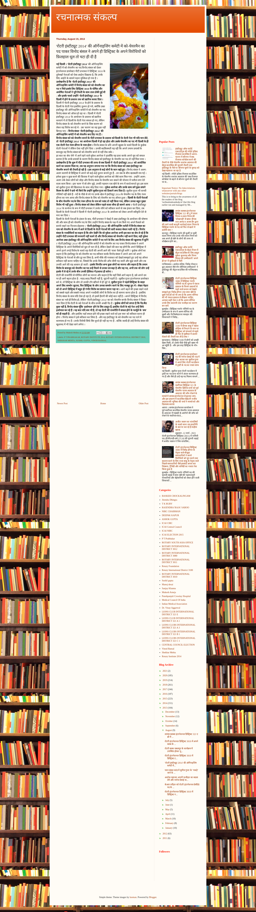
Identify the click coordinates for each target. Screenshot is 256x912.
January (169, 828)
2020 (165, 675)
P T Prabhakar (168, 538)
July (167, 800)
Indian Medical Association (174, 604)
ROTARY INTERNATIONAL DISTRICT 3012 (176, 547)
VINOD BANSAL (99, 340)
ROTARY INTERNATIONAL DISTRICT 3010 (125, 337)
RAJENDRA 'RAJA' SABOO (175, 507)
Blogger (152, 897)
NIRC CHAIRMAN (171, 511)
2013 (165, 708)
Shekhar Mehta (169, 652)
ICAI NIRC (167, 531)
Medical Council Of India (173, 600)
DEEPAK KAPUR (170, 515)
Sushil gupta (167, 580)
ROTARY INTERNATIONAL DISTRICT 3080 (176, 554)
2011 (165, 838)
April (168, 814)
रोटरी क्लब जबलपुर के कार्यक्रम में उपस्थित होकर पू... (179, 750)
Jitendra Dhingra (169, 500)
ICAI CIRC (167, 523)
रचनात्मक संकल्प (86, 17)
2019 (165, 680)
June (167, 805)
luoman (133, 897)
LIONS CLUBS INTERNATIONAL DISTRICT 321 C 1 (178, 639)
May (167, 809)
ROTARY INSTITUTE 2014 (93, 337)
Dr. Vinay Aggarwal (171, 608)
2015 (165, 698)
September (170, 725)
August (168, 730)
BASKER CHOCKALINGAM (176, 496)
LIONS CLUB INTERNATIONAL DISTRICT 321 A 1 (178, 619)
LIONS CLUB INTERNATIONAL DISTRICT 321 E (178, 613)
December (170, 712)
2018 (165, 685)
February (169, 823)
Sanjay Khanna (169, 588)
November (170, 716)
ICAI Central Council (172, 527)
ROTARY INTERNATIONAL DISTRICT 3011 (176, 561)
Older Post (144, 403)
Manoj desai (167, 584)
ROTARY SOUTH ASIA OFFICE (177, 542)
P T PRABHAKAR (72, 337)
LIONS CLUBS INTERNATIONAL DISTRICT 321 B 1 (178, 633)
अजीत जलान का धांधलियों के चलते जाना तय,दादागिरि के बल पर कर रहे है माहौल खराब (186, 426)
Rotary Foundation (170, 566)
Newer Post (62, 403)
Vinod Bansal (168, 649)
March (168, 818)
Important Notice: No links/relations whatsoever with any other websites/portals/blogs (178, 191)
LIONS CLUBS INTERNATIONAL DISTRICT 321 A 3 (178, 626)
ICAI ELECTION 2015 (173, 535)
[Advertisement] (102, 374)
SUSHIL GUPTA (83, 340)
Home (103, 403)
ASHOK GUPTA (170, 519)
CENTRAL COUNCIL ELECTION (178, 645)
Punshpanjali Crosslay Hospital (176, 596)
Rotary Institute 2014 (171, 656)
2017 (165, 689)
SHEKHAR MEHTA (66, 340)
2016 (165, 694)
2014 (165, 703)
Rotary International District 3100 (177, 570)
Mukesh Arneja (169, 592)
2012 (165, 833)
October (169, 721)
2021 (165, 671)
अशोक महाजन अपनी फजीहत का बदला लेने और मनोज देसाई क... (181, 778)
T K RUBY (167, 504)
